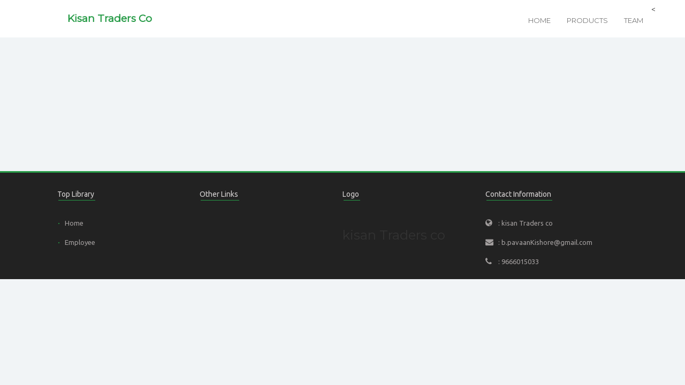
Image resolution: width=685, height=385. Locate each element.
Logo (350, 194)
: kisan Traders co (525, 223)
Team (633, 20)
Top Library (75, 194)
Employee (80, 242)
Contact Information (518, 194)
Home (539, 20)
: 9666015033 (518, 261)
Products (587, 20)
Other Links (219, 194)
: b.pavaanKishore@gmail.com (545, 242)
